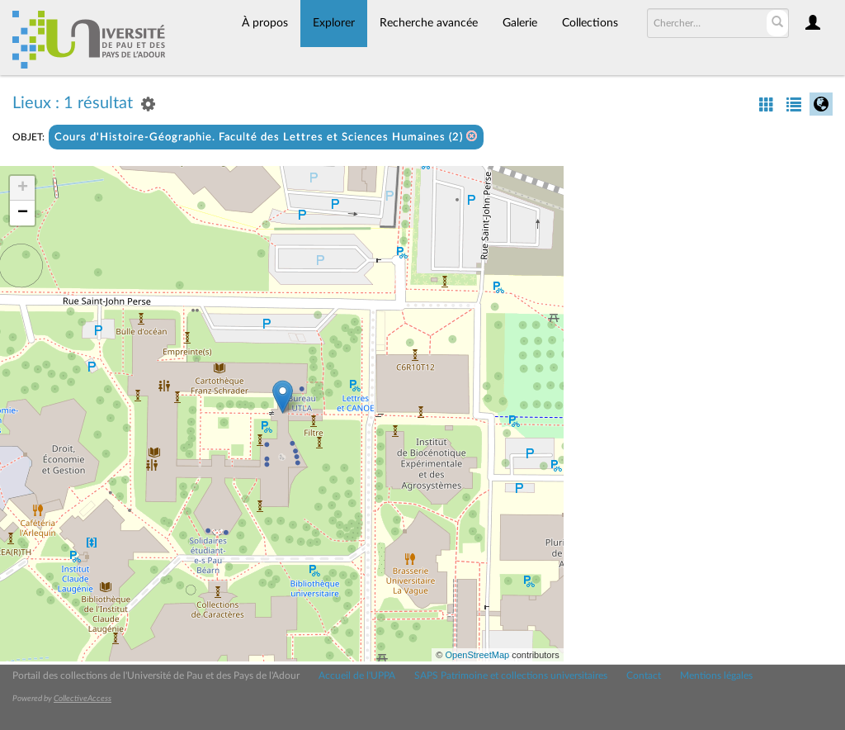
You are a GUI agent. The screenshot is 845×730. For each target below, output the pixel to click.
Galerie (520, 23)
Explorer (334, 23)
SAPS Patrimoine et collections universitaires (510, 675)
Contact (643, 675)
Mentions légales (716, 675)
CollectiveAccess (82, 698)
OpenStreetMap (477, 655)
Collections (590, 23)
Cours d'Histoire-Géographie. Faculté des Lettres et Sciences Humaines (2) (266, 136)
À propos (265, 23)
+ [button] (22, 188)
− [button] (22, 213)
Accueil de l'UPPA (357, 675)
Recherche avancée (429, 23)
